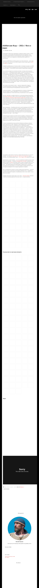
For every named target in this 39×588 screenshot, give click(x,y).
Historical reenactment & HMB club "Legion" (10, 557)
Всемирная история (6, 1)
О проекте (5, 5)
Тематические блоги (30, 1)
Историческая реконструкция (19, 1)
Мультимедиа (12, 5)
